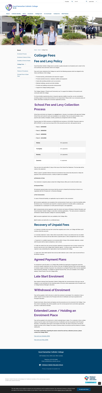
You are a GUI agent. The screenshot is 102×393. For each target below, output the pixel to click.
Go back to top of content (99, 383)
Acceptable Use (56, 368)
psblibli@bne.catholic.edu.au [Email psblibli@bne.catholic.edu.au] (52, 361)
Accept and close (83, 389)
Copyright (49, 368)
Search (86, 1)
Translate (67, 1)
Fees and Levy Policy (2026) (41, 339)
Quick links (91, 1)
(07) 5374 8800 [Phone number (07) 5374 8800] (54, 359)
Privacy (44, 368)
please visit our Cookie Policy (65, 390)
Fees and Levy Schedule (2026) (42, 336)
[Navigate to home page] (27, 7)
